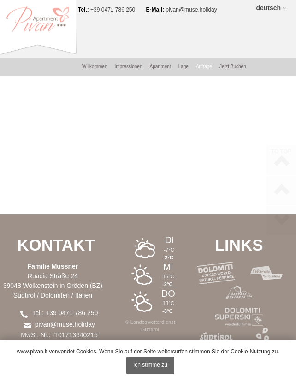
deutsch (268, 8)
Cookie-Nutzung (250, 351)
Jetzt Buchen (232, 25)
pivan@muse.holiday (196, 8)
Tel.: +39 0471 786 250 (65, 271)
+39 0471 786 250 (117, 8)
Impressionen (128, 25)
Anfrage (204, 25)
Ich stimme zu (150, 365)
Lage (183, 25)
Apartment (160, 25)
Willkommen (94, 25)
